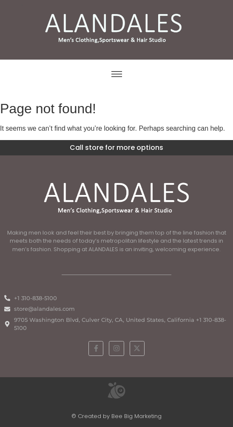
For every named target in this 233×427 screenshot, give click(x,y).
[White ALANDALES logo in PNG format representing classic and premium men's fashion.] (116, 197)
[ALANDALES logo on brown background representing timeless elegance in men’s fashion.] (116, 28)
